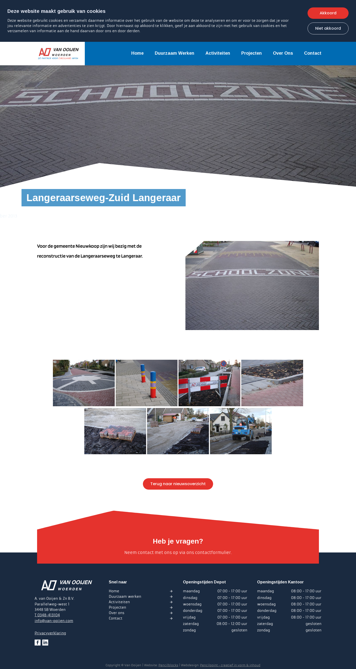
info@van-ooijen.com (54, 621)
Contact (312, 53)
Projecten (251, 53)
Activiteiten (217, 53)
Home (137, 53)
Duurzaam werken (174, 53)
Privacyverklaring (50, 633)
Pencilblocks (168, 665)
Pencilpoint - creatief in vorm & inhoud (230, 665)
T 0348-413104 (47, 615)
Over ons (283, 53)
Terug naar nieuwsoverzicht (178, 484)
